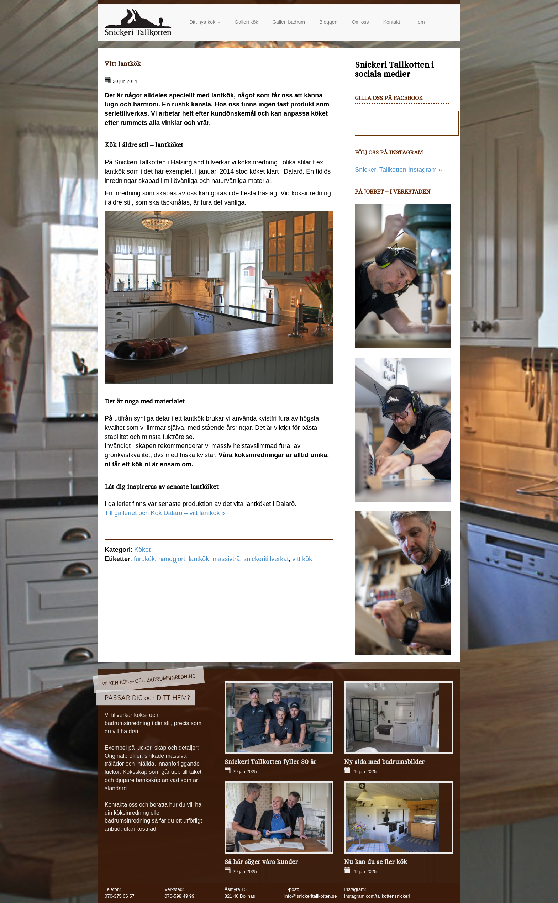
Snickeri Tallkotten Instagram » (398, 169)
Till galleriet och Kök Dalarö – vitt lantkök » (165, 513)
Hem (419, 22)
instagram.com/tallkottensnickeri (377, 896)
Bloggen (328, 22)
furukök (144, 559)
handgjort (171, 559)
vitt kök (302, 559)
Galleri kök (246, 22)
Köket (142, 549)
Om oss (360, 22)
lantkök (199, 559)
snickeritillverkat (266, 559)
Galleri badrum (288, 22)
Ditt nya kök (204, 22)
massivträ (226, 559)
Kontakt (391, 22)
